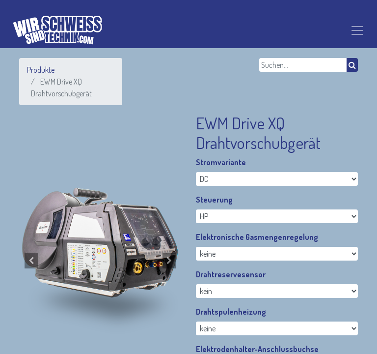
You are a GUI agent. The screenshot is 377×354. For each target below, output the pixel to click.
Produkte (40, 70)
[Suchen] (352, 65)
